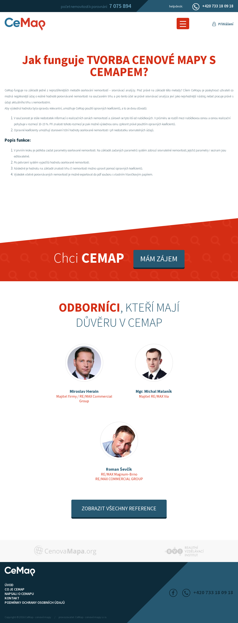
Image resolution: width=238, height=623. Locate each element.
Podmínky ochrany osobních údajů (35, 602)
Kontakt (12, 598)
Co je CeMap (14, 589)
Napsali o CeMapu (19, 593)
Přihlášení (225, 24)
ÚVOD (9, 585)
